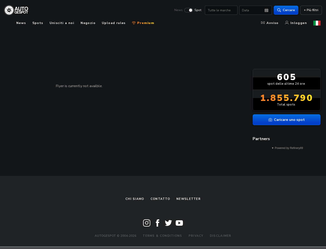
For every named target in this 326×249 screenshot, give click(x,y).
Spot (196, 10)
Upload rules (114, 23)
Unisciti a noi (62, 23)
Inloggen (296, 23)
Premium (143, 23)
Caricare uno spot (286, 119)
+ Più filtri (309, 10)
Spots (37, 23)
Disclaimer (220, 236)
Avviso (269, 23)
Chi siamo (134, 199)
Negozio (88, 23)
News (177, 10)
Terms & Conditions (162, 236)
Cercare (284, 10)
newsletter (188, 199)
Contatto (160, 199)
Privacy (196, 236)
